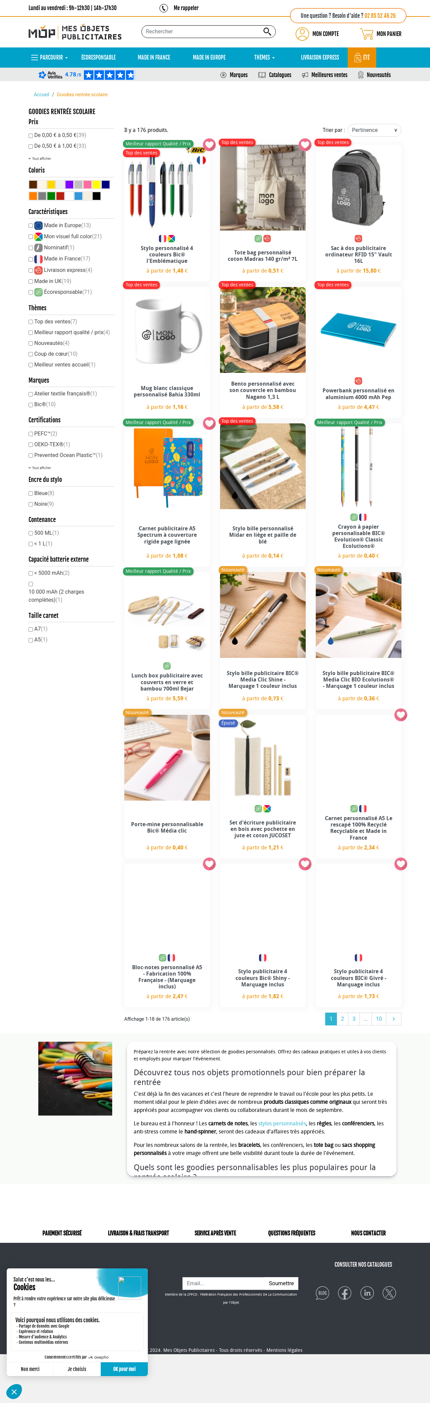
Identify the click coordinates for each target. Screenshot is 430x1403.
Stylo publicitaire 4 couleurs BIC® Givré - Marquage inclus (358, 977)
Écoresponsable (68, 292)
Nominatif (59, 247)
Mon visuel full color (73, 236)
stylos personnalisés (282, 1123)
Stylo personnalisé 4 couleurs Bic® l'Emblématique (167, 254)
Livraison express (68, 270)
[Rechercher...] (208, 31)
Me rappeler (186, 8)
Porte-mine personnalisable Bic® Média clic (167, 827)
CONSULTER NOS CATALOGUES (363, 1273)
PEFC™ (45, 433)
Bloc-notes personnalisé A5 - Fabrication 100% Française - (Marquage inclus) (167, 977)
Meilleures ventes (329, 75)
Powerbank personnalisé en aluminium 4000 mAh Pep (358, 393)
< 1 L (43, 543)
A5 (40, 639)
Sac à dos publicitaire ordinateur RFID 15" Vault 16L (358, 254)
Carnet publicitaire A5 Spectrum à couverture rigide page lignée (167, 535)
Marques (239, 75)
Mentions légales (284, 1399)
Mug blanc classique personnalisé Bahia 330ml (167, 391)
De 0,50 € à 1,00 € (60, 146)
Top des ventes (55, 321)
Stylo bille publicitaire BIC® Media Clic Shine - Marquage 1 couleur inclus (263, 679)
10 (379, 1019)
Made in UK (52, 281)
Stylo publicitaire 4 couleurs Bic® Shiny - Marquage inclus (262, 977)
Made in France (67, 258)
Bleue (44, 493)
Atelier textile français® (65, 393)
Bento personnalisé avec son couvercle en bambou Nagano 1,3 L (262, 390)
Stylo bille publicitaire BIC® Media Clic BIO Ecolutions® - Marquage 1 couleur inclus (358, 679)
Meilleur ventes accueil (64, 364)
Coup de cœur (56, 354)
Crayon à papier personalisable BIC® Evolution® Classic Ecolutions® (358, 537)
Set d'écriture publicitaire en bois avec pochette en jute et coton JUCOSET (262, 829)
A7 (40, 629)
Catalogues (280, 75)
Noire (44, 504)
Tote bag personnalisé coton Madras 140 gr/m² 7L (263, 255)
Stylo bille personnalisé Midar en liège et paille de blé (262, 535)
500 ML (46, 533)
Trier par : (333, 130)
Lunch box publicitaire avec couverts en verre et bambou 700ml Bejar (167, 682)
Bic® (45, 404)
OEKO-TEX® (52, 444)
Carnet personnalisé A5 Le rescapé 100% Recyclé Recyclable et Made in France (358, 828)
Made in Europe (67, 225)
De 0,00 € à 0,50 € (60, 135)
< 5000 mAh (52, 573)
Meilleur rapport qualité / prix (72, 332)
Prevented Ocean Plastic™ (68, 455)
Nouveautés (379, 75)
